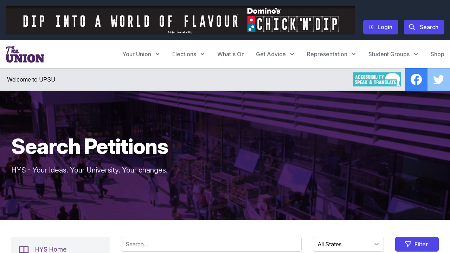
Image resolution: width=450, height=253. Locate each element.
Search (423, 27)
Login (380, 27)
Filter (416, 244)
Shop (437, 54)
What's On (231, 54)
